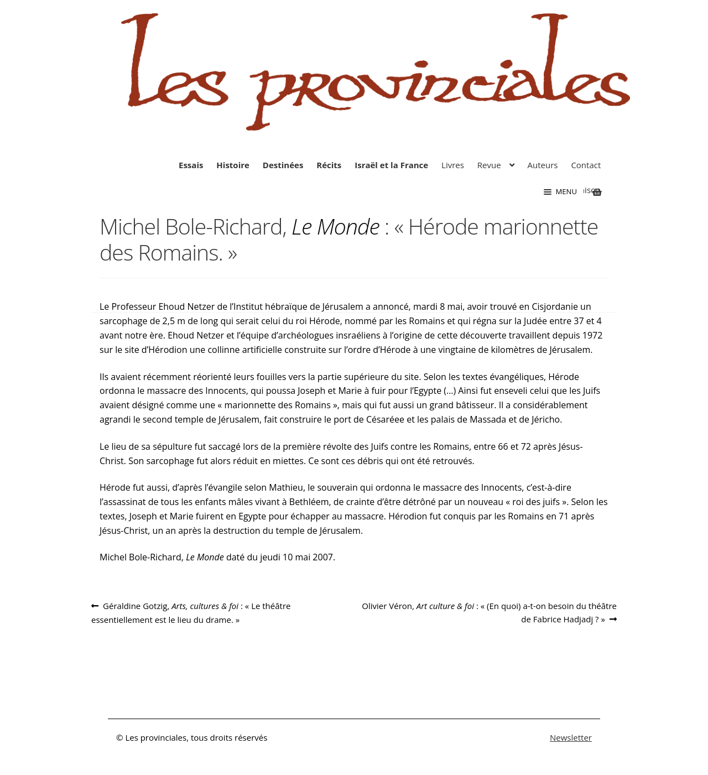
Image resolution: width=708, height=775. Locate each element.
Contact (586, 164)
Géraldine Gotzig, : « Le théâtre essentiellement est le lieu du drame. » (190, 612)
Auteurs (543, 164)
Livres (452, 164)
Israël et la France (391, 164)
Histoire (232, 164)
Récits (328, 164)
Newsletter (571, 737)
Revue (489, 164)
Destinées (283, 164)
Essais (191, 164)
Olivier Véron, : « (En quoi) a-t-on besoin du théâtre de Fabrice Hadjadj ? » (489, 612)
